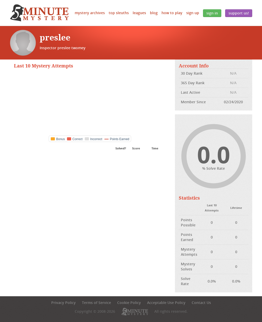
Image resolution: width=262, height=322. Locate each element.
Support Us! (239, 13)
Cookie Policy (129, 302)
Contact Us (201, 302)
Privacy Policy (63, 302)
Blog (154, 12)
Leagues (139, 12)
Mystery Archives (90, 12)
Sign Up (192, 12)
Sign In (212, 13)
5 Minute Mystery (39, 13)
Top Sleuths (119, 12)
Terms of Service (96, 302)
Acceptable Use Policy (166, 302)
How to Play (172, 12)
